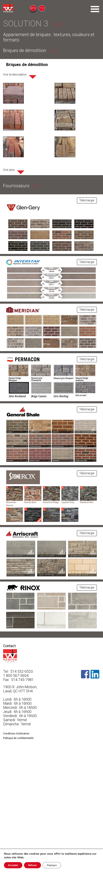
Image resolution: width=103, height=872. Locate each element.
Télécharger (87, 200)
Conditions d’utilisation (16, 733)
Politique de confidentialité (18, 738)
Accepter (13, 865)
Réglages (52, 865)
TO (41, 8)
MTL (33, 8)
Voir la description (15, 74)
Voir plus (9, 169)
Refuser (32, 865)
